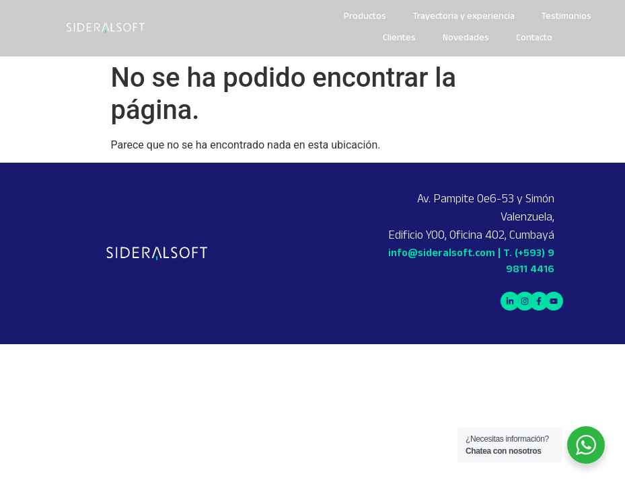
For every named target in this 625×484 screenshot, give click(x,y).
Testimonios (566, 17)
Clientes (399, 38)
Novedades (466, 38)
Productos (365, 17)
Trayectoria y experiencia (464, 17)
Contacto (534, 38)
